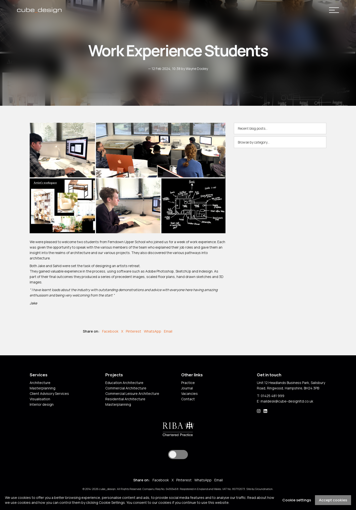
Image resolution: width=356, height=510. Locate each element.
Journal (187, 388)
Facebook (110, 331)
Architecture (40, 383)
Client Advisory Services (49, 394)
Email (168, 331)
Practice (188, 383)
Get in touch (269, 376)
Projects (114, 376)
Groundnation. (265, 489)
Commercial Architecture (125, 388)
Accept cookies (333, 500)
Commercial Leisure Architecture (132, 394)
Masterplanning (42, 388)
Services (38, 376)
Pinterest (133, 331)
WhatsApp (152, 331)
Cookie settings (296, 500)
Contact (188, 399)
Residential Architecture (125, 399)
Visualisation (40, 399)
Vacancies (189, 394)
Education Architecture (124, 383)
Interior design (42, 405)
